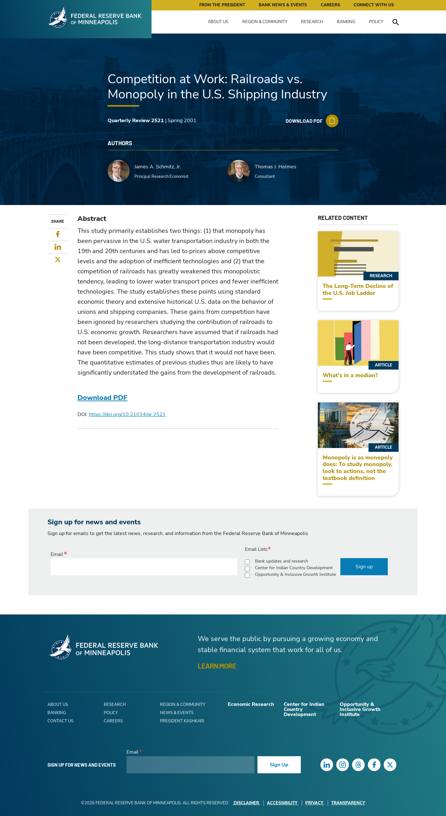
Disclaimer (246, 803)
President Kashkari (182, 721)
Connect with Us (374, 5)
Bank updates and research (281, 561)
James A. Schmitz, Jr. (157, 166)
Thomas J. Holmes (275, 166)
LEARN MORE (217, 666)
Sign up (364, 566)
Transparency (348, 803)
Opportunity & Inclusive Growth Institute (295, 574)
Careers (330, 5)
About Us (218, 22)
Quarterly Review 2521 (136, 120)
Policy (376, 22)
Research (312, 22)
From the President (222, 5)
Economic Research (251, 704)
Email (57, 554)
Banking (346, 22)
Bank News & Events (283, 5)
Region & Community (265, 22)
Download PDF (102, 397)
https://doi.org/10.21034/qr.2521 (127, 414)
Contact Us (60, 721)
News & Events (177, 713)
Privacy (315, 803)
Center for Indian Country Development (294, 568)
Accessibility (283, 803)
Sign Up (279, 764)
